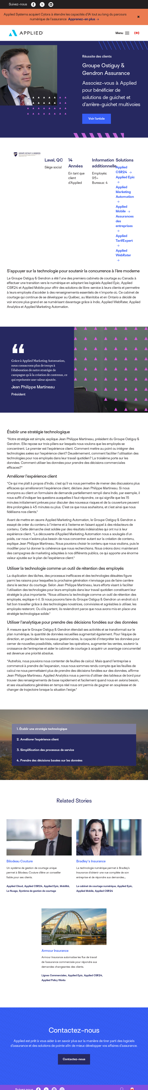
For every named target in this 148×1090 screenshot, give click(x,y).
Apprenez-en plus (84, 19)
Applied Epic (125, 180)
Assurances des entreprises (125, 224)
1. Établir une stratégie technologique (42, 729)
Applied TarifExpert (124, 241)
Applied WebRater (123, 256)
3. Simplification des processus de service (45, 750)
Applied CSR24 (124, 170)
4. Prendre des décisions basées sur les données (49, 760)
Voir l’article (96, 118)
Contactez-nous (74, 1059)
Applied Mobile (124, 209)
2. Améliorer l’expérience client (38, 739)
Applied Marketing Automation (125, 194)
